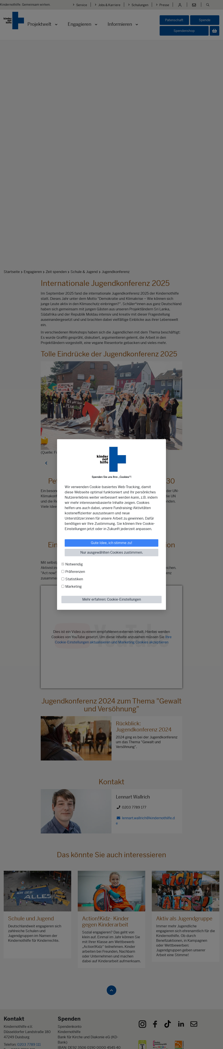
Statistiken (74, 579)
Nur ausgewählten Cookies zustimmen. (111, 552)
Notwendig (74, 564)
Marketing (73, 586)
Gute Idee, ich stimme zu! (111, 543)
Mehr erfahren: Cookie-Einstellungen (111, 599)
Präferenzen (75, 571)
